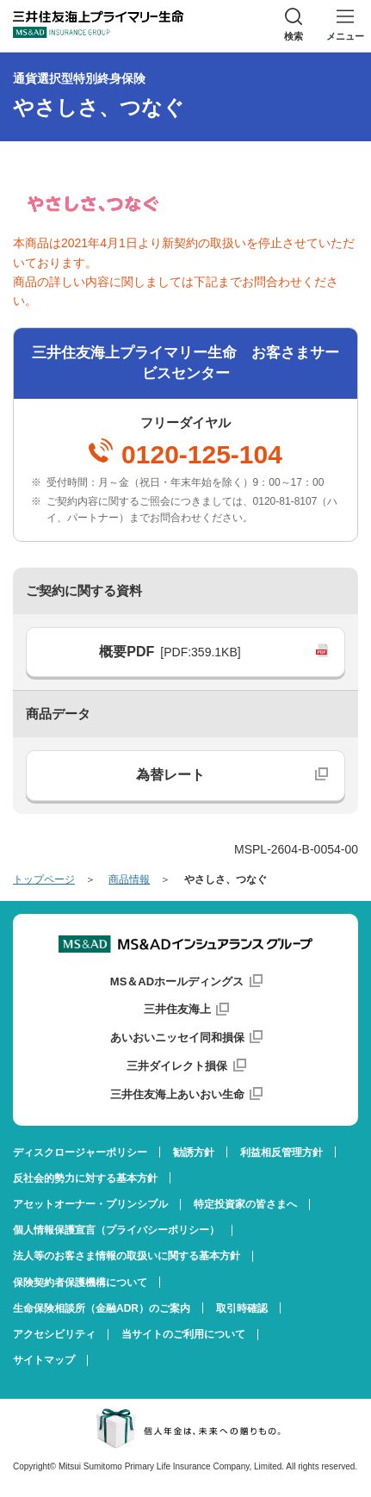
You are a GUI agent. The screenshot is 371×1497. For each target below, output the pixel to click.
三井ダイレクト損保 (177, 1065)
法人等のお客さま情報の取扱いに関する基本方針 (126, 1256)
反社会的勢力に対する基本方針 (85, 1178)
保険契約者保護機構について (80, 1282)
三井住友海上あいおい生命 (177, 1094)
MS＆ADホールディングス (177, 981)
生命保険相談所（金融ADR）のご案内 (101, 1308)
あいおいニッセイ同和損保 (177, 1037)
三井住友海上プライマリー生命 (98, 24)
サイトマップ (44, 1360)
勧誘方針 (193, 1152)
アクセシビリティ (54, 1334)
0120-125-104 (201, 455)
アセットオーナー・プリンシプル (90, 1204)
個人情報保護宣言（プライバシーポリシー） (116, 1230)
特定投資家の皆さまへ (245, 1204)
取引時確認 (242, 1308)
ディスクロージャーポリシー (80, 1152)
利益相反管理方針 (281, 1152)
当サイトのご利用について (183, 1334)
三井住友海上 (177, 1009)
